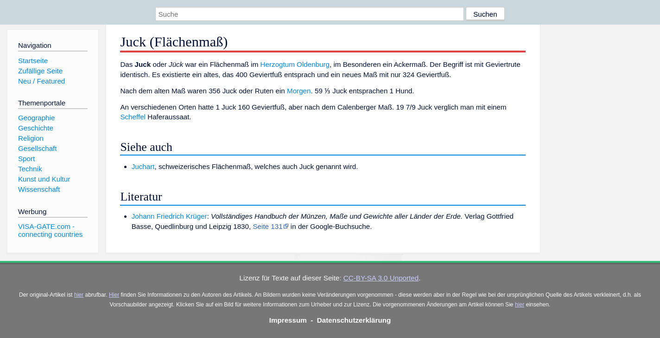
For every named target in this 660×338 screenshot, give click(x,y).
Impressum (288, 320)
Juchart (143, 166)
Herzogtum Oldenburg (295, 64)
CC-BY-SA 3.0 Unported (381, 278)
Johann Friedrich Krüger (169, 216)
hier (78, 295)
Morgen (299, 91)
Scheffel (133, 117)
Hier (114, 295)
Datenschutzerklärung (354, 320)
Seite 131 (267, 226)
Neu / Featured (41, 81)
